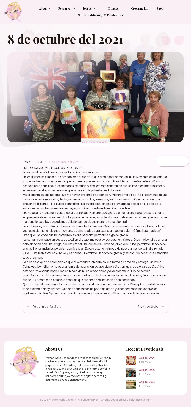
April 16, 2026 (147, 357)
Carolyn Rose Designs (138, 399)
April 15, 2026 (147, 369)
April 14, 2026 (147, 381)
